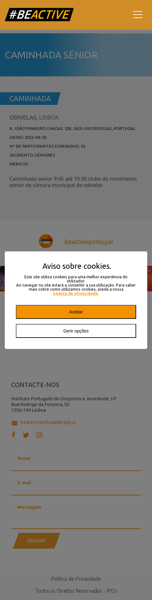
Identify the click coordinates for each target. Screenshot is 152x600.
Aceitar (76, 311)
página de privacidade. (76, 293)
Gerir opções (76, 330)
